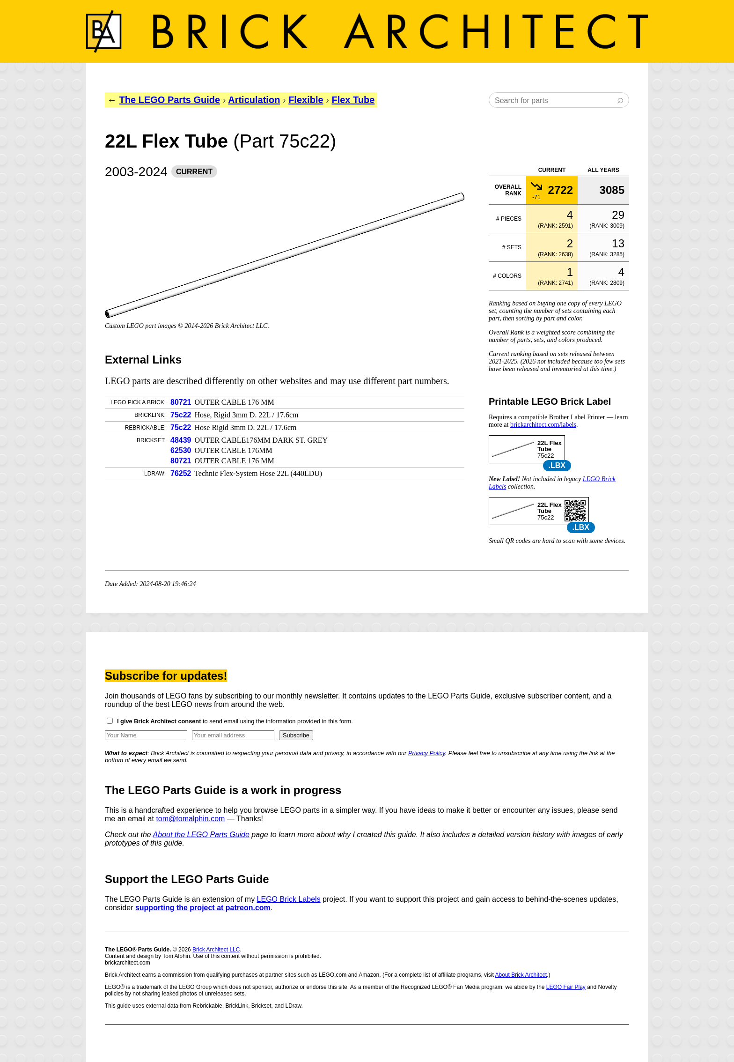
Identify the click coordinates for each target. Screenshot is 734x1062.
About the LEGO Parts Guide (201, 835)
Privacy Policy (426, 753)
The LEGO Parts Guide (169, 100)
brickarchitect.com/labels (543, 424)
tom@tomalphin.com (190, 819)
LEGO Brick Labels (289, 899)
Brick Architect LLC (216, 949)
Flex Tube (352, 100)
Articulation (254, 100)
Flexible (305, 100)
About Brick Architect (521, 975)
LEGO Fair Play (566, 987)
